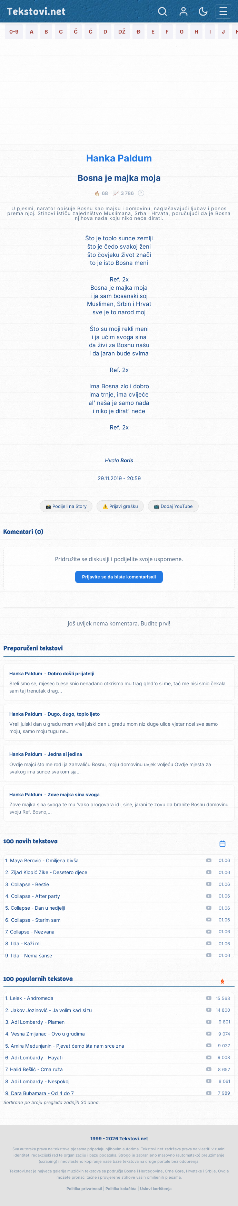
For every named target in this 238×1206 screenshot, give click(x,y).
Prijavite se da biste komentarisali (119, 576)
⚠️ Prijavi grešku (120, 506)
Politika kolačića (121, 1188)
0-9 (14, 31)
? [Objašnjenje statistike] (141, 193)
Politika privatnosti (84, 1188)
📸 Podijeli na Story (66, 506)
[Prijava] (183, 11)
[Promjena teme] (203, 11)
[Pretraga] (162, 11)
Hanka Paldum (119, 158)
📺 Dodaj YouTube (173, 506)
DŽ (122, 31)
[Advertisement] (119, 92)
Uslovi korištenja (156, 1188)
